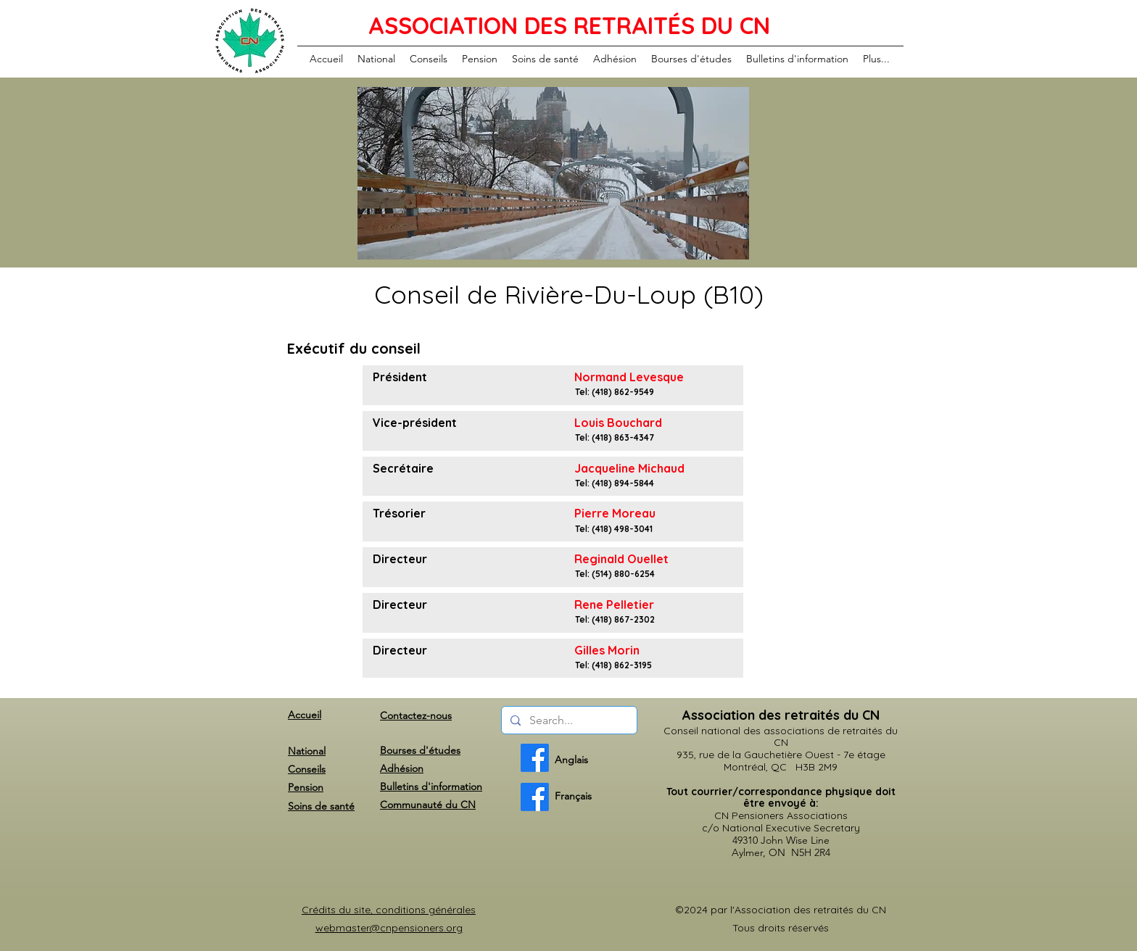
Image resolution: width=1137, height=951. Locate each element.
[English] (535, 758)
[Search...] (567, 720)
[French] (535, 797)
